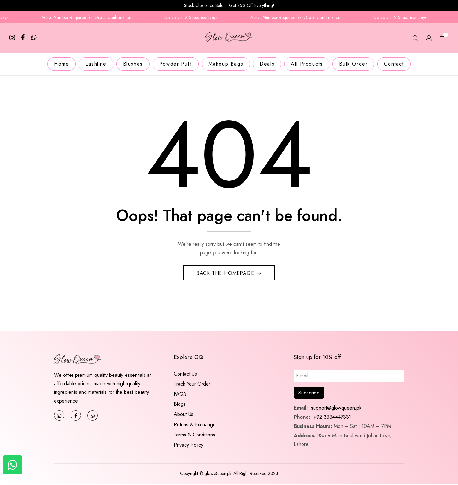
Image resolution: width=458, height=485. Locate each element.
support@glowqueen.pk (335, 409)
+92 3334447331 (332, 418)
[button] (442, 39)
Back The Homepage (226, 274)
